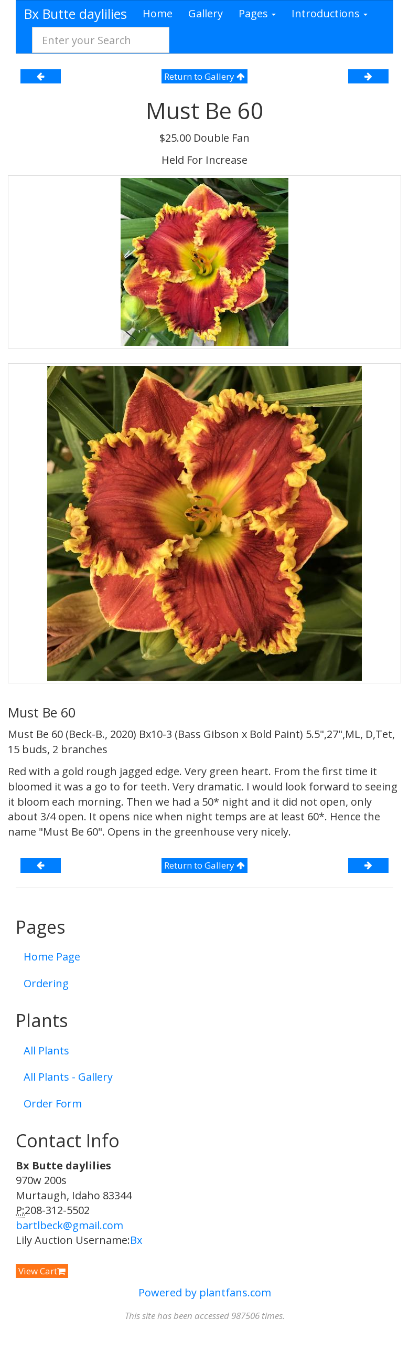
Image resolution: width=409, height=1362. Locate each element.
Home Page (52, 956)
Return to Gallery (204, 76)
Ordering (46, 983)
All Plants (46, 1050)
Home (158, 13)
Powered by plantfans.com (204, 1292)
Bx (136, 1240)
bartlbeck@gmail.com (69, 1225)
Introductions (330, 13)
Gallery (205, 13)
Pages (257, 13)
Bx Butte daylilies (75, 14)
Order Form (53, 1103)
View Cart (42, 1271)
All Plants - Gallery (68, 1077)
